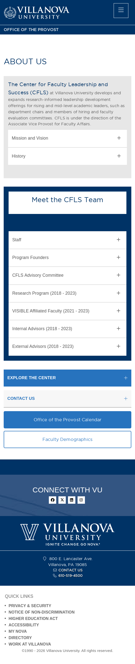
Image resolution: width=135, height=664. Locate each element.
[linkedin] (71, 500)
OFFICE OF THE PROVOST (31, 30)
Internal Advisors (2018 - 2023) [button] (66, 328)
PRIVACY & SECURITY (30, 606)
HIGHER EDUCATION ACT (33, 618)
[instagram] (81, 500)
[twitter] (62, 500)
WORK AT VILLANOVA (30, 644)
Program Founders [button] (66, 257)
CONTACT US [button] (21, 398)
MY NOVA (18, 631)
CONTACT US (70, 570)
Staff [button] (66, 240)
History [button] (66, 156)
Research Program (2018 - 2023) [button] (66, 293)
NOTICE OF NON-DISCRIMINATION (42, 612)
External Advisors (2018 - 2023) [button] (66, 346)
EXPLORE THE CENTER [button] (31, 377)
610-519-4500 (70, 576)
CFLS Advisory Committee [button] (66, 275)
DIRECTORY (20, 638)
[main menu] (121, 10)
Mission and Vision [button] (66, 138)
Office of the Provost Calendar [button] (68, 419)
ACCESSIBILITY (24, 625)
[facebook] (52, 500)
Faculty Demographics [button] (67, 439)
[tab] (67, 138)
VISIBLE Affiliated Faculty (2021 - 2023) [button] (66, 311)
